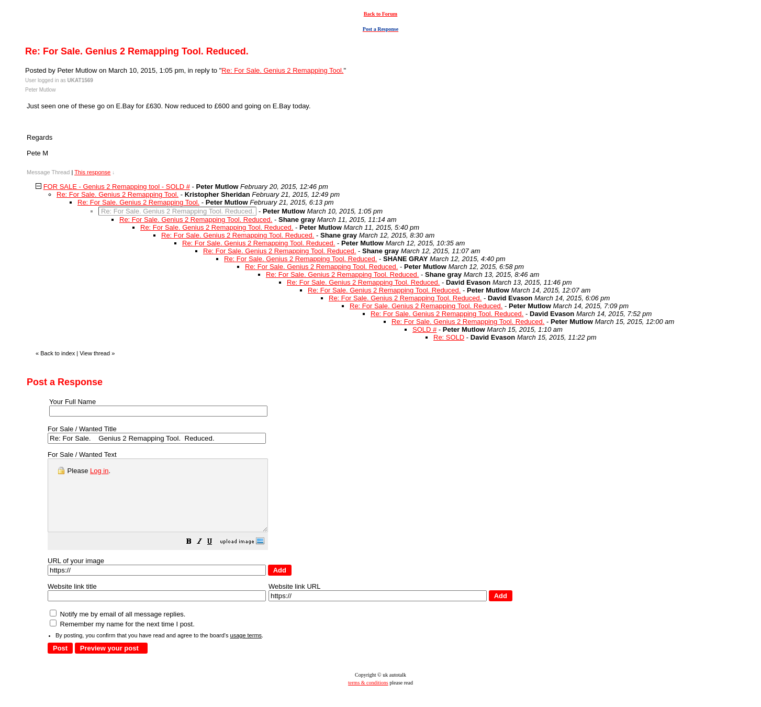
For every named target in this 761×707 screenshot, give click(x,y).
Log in (99, 471)
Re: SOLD (448, 337)
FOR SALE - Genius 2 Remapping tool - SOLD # (116, 186)
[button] (215, 557)
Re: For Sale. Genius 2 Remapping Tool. (282, 70)
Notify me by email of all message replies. (117, 628)
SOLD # (424, 329)
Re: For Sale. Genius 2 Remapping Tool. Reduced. (195, 219)
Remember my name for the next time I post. (122, 638)
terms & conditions (368, 697)
